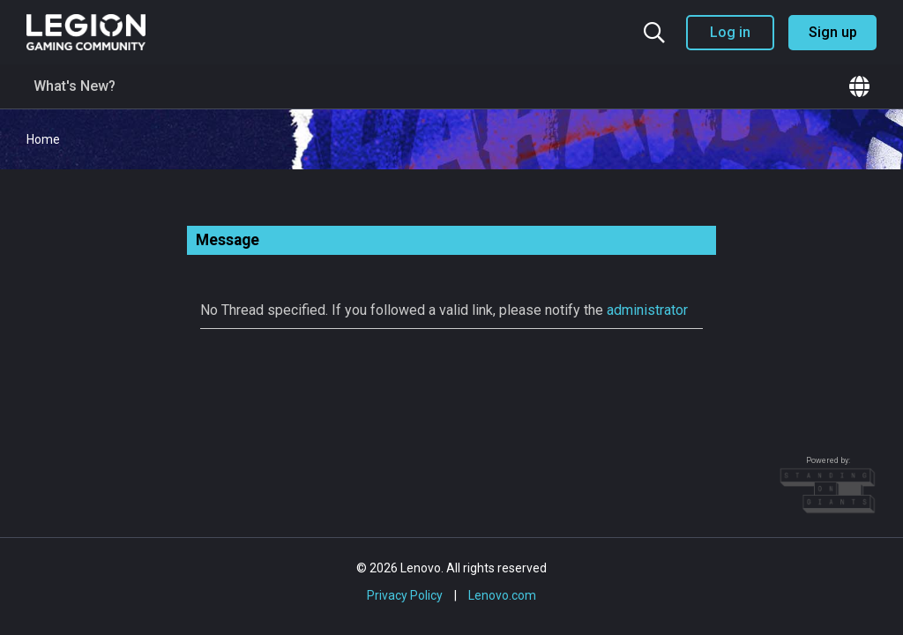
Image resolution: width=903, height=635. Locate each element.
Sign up (833, 32)
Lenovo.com (502, 595)
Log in (730, 32)
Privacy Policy (405, 595)
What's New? (75, 86)
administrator (647, 310)
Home (43, 139)
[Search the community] (654, 32)
